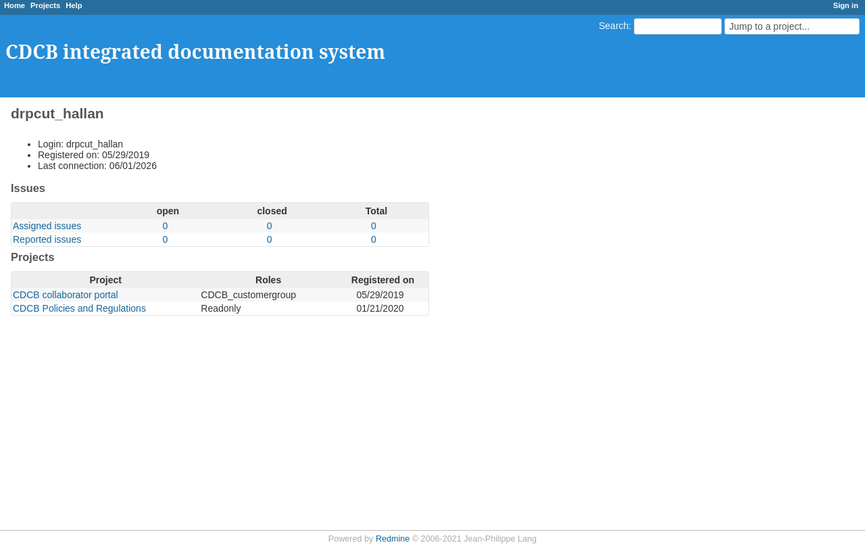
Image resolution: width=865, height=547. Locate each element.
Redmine (393, 539)
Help (74, 5)
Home (14, 5)
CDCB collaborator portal (65, 294)
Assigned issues (47, 225)
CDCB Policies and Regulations (79, 308)
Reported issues (47, 239)
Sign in (845, 5)
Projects (45, 5)
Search (613, 25)
